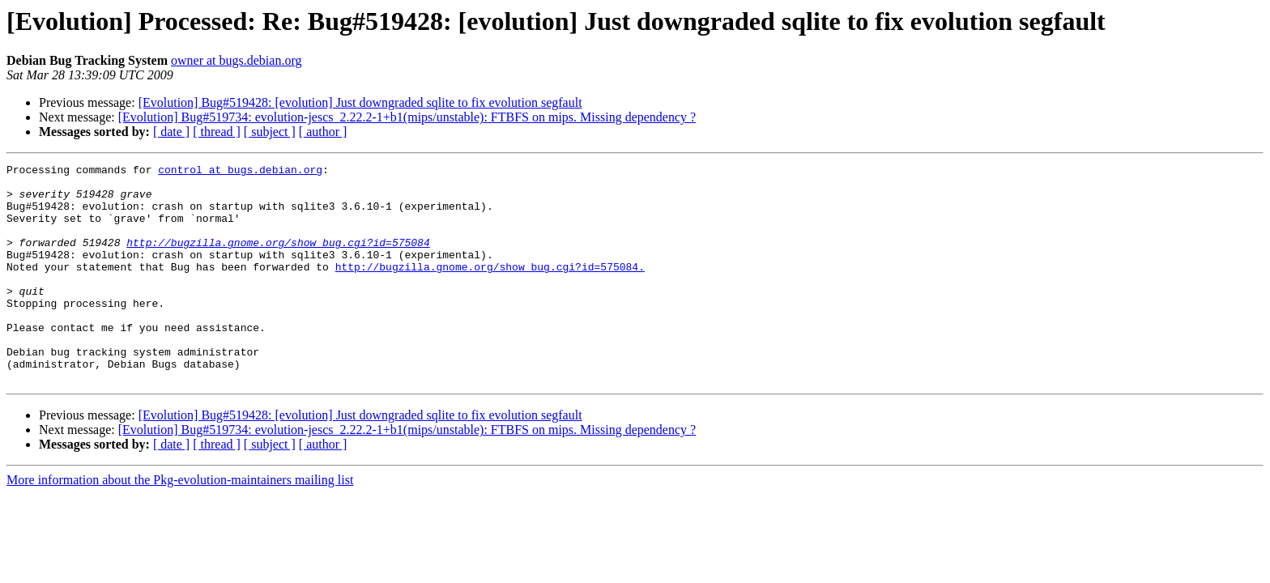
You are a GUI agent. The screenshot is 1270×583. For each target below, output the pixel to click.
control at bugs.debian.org (240, 171)
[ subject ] (270, 131)
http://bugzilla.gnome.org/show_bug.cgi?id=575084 (277, 259)
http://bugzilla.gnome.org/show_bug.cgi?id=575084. (490, 288)
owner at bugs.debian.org (236, 60)
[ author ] (323, 131)
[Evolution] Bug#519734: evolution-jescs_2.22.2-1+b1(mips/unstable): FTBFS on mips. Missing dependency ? (407, 117)
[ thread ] (217, 131)
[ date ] (171, 131)
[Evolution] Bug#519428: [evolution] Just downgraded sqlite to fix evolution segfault (360, 102)
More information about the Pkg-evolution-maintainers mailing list (179, 523)
